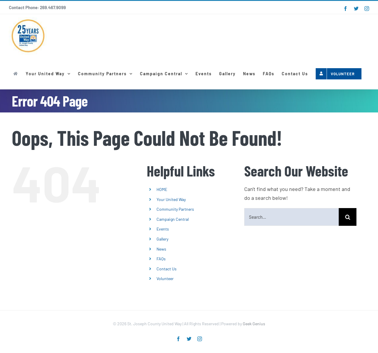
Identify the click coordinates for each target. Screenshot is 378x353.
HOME (162, 189)
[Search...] (291, 217)
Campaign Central (173, 219)
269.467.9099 (53, 7)
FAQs (161, 258)
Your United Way (171, 199)
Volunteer (165, 278)
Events (163, 228)
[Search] (347, 217)
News (161, 248)
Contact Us (167, 268)
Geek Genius (254, 323)
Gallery (162, 238)
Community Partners (175, 209)
